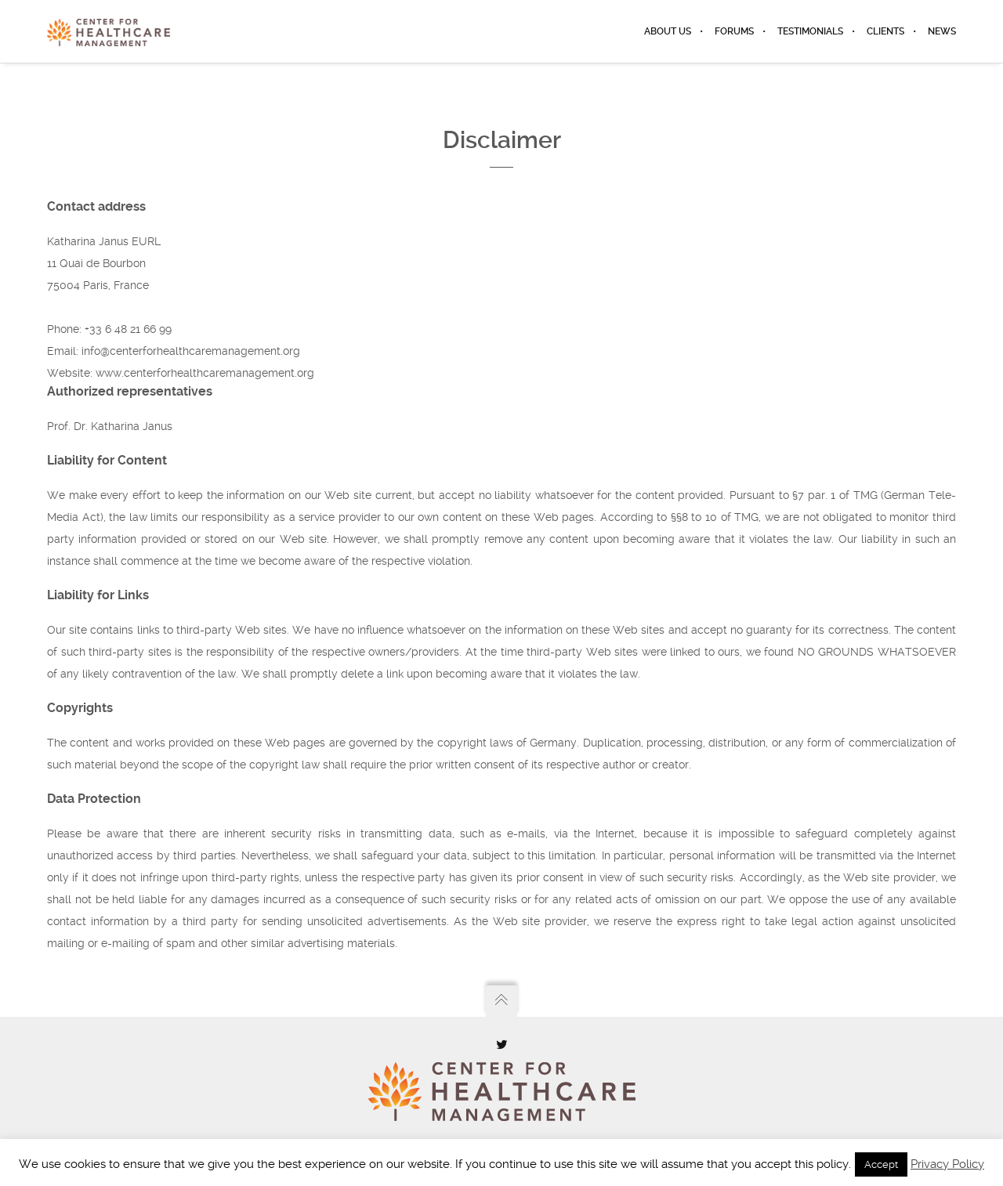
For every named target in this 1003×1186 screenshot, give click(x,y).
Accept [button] (881, 1164)
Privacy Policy (947, 1164)
